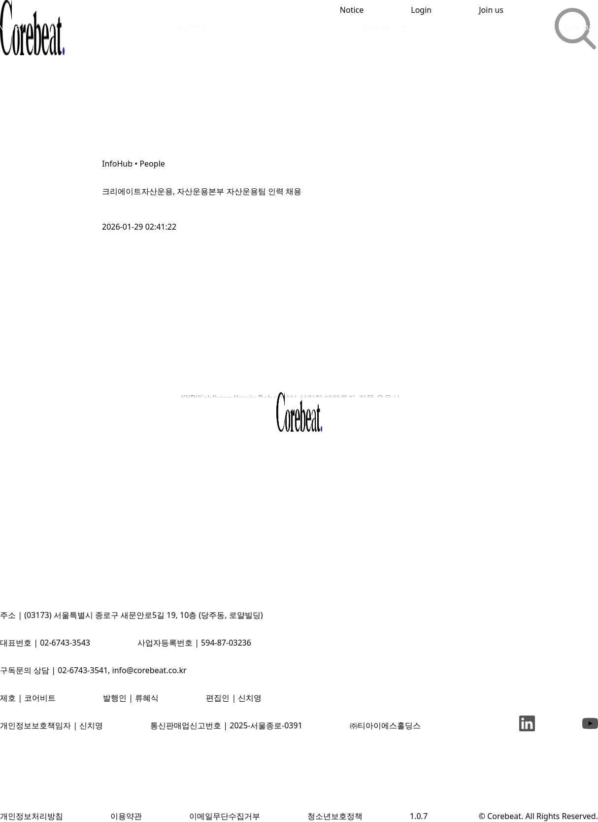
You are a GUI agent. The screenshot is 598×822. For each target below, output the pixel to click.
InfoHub (191, 27)
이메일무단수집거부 (224, 816)
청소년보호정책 (335, 816)
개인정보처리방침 (31, 816)
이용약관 (126, 816)
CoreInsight (385, 27)
